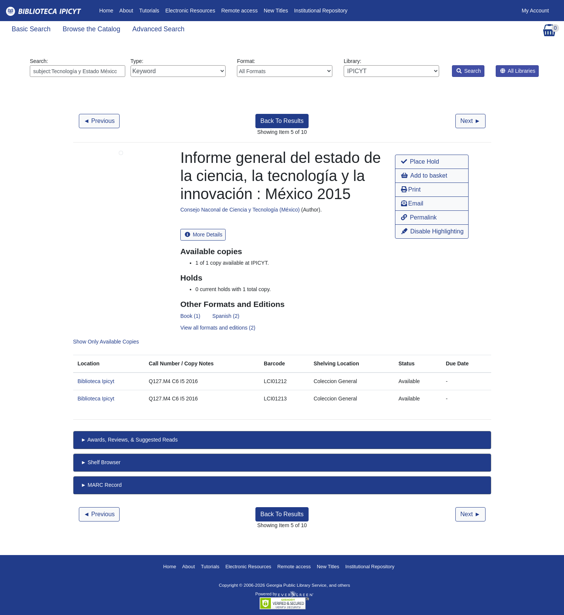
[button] (432, 162)
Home (107, 10)
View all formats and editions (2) (217, 328)
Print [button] (411, 189)
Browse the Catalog (91, 29)
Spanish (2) (226, 316)
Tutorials (149, 11)
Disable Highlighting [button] (432, 231)
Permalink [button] (419, 217)
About (126, 11)
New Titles (276, 11)
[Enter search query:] (77, 71)
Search (468, 71)
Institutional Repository (320, 11)
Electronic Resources (190, 11)
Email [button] (412, 203)
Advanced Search (158, 29)
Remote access (239, 11)
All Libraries (517, 71)
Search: (77, 67)
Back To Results (281, 121)
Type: (178, 67)
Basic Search (31, 29)
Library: (391, 67)
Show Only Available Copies (106, 342)
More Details (203, 235)
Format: (284, 67)
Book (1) (190, 316)
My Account (535, 11)
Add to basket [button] (424, 175)
